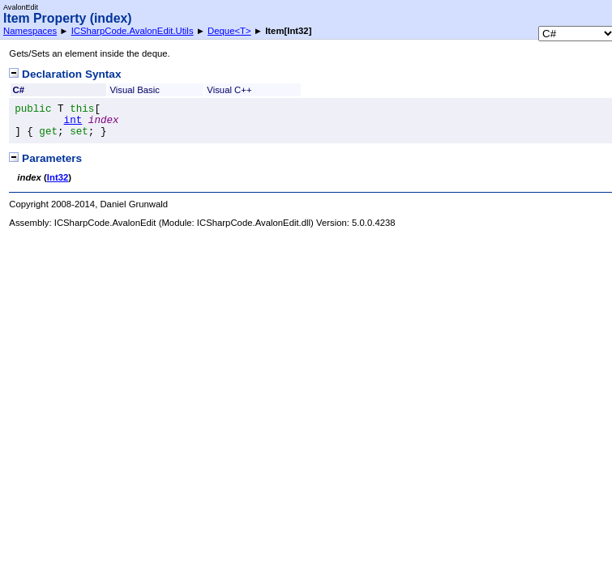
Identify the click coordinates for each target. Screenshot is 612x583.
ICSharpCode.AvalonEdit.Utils (132, 31)
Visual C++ (229, 90)
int (73, 120)
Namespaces (30, 31)
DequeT (229, 31)
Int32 (57, 177)
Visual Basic (134, 90)
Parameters (45, 158)
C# (18, 90)
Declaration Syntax (65, 74)
